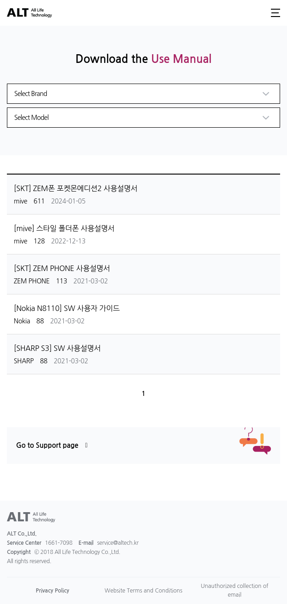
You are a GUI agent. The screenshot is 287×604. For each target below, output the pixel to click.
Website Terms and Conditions (143, 590)
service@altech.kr (118, 543)
